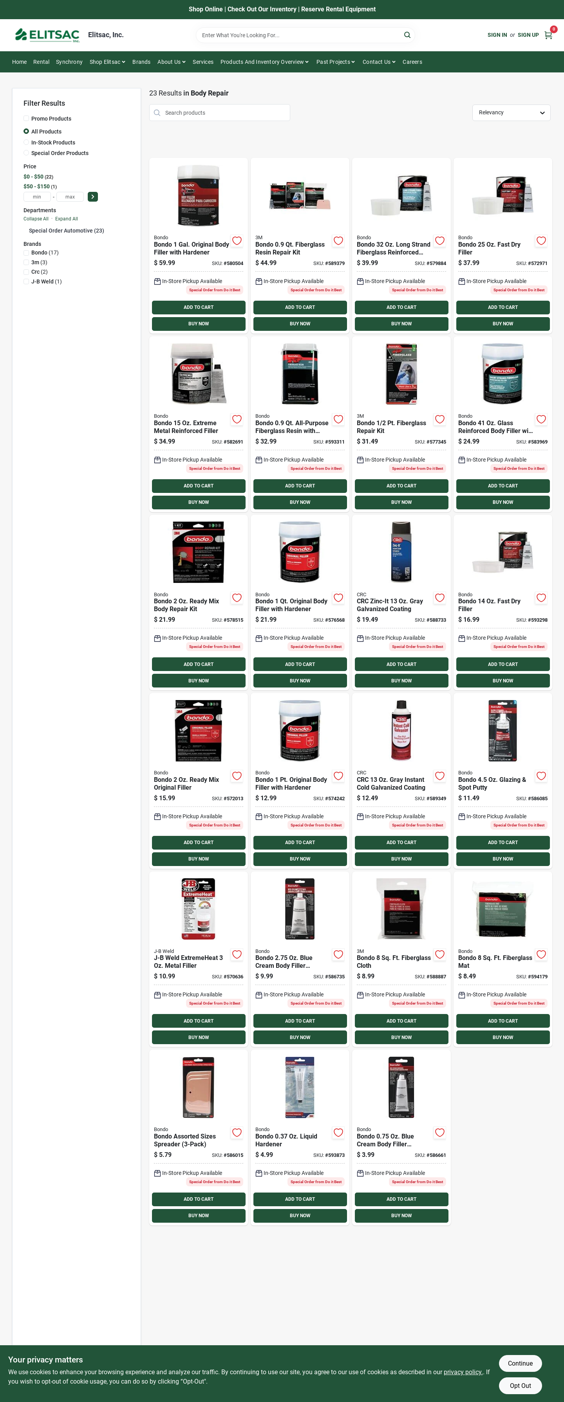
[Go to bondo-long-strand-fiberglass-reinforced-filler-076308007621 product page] (401, 246)
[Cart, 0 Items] (548, 35)
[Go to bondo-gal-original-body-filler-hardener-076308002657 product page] (198, 246)
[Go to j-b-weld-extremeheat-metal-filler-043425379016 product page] (198, 959)
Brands (141, 62)
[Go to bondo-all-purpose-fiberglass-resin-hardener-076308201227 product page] (300, 424)
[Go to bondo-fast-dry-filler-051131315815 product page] (503, 246)
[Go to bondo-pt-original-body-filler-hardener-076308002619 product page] (300, 781)
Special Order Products (60, 153)
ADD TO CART (198, 307)
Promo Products (51, 119)
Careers (412, 62)
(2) (39, 272)
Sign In (497, 35)
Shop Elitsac (105, 62)
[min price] (37, 197)
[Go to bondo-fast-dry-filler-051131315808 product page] (503, 603)
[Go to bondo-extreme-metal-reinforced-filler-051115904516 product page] (198, 424)
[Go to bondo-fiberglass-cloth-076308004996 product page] (401, 959)
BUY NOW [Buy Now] (198, 324)
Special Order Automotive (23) (66, 230)
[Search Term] (305, 35)
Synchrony (69, 62)
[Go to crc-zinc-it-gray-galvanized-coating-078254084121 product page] (401, 603)
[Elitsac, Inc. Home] (47, 35)
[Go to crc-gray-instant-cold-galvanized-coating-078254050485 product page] (401, 781)
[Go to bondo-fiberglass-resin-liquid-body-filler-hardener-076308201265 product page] (300, 1137)
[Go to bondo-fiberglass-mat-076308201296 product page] (503, 959)
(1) (46, 281)
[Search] (408, 34)
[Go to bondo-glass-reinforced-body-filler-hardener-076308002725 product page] (503, 424)
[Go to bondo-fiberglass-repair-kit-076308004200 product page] (401, 424)
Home (19, 62)
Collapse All (36, 219)
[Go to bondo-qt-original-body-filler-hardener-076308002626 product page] (300, 603)
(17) (45, 252)
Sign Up (528, 35)
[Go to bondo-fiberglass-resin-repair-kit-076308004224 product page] (300, 246)
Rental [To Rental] (41, 62)
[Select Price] (93, 197)
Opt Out (520, 1385)
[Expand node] (26, 230)
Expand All (66, 219)
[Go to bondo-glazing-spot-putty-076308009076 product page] (503, 781)
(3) (39, 262)
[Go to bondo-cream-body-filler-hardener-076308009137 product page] (401, 1137)
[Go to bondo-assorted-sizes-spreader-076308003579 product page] (198, 1137)
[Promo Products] (26, 118)
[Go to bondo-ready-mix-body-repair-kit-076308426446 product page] (198, 603)
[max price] (70, 197)
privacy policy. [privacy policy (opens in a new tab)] (463, 1372)
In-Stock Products (53, 142)
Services (203, 62)
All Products (46, 132)
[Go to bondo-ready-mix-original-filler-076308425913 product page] (198, 781)
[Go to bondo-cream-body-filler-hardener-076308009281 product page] (300, 959)
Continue (520, 1363)
